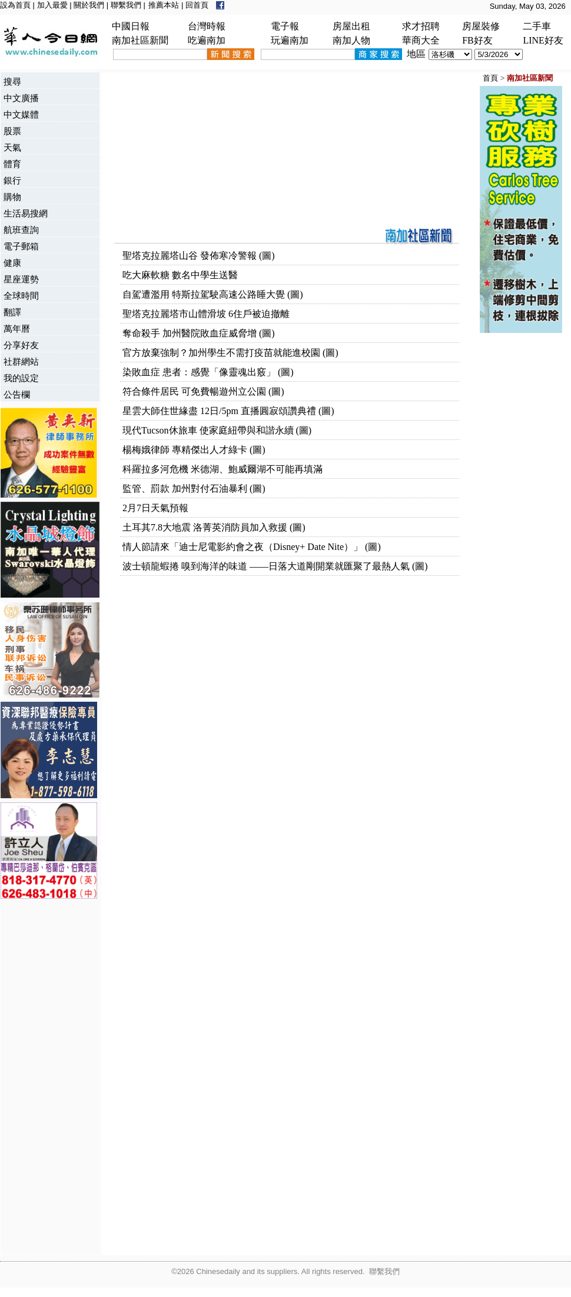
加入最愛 (52, 5)
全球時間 (21, 296)
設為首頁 (15, 5)
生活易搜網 (26, 213)
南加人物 (351, 40)
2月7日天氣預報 (155, 508)
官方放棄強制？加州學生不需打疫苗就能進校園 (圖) (230, 353)
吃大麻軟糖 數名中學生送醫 (180, 275)
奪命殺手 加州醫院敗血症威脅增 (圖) (198, 333)
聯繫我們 (126, 5)
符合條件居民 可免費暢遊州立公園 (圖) (203, 391)
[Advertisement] (48, 1078)
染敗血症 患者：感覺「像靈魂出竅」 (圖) (208, 372)
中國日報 (131, 26)
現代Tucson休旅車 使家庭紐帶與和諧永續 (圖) (216, 430)
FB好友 (477, 40)
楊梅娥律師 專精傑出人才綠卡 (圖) (193, 450)
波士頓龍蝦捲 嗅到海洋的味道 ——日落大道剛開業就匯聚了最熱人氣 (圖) (275, 566)
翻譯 (12, 312)
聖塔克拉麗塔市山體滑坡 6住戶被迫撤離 (206, 314)
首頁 (490, 78)
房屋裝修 (481, 26)
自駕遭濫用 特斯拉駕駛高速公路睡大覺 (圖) (212, 294)
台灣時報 (206, 26)
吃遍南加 (206, 40)
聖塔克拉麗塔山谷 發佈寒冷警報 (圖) (198, 256)
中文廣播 (21, 98)
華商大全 (421, 40)
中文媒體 (21, 114)
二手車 (537, 26)
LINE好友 (543, 40)
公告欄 (17, 394)
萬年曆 (17, 329)
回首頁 (196, 5)
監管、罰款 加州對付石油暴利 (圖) (193, 489)
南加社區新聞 (140, 40)
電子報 (285, 26)
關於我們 (89, 5)
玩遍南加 (289, 40)
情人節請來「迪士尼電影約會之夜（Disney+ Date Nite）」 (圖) (251, 547)
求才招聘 (421, 26)
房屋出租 (351, 26)
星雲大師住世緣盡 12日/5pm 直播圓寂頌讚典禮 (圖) (228, 411)
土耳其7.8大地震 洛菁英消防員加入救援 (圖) (214, 527)
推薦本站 (163, 5)
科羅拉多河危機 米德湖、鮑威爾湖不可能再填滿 (222, 469)
